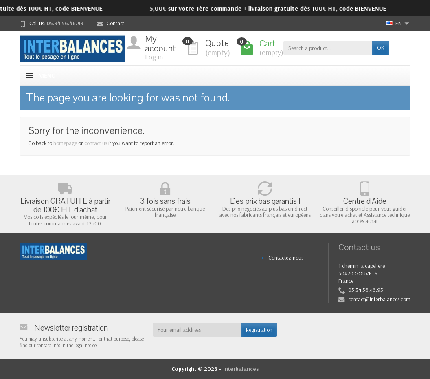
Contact (110, 23)
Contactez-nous (285, 257)
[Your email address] (197, 330)
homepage (65, 143)
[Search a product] (327, 48)
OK (380, 47)
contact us (95, 143)
